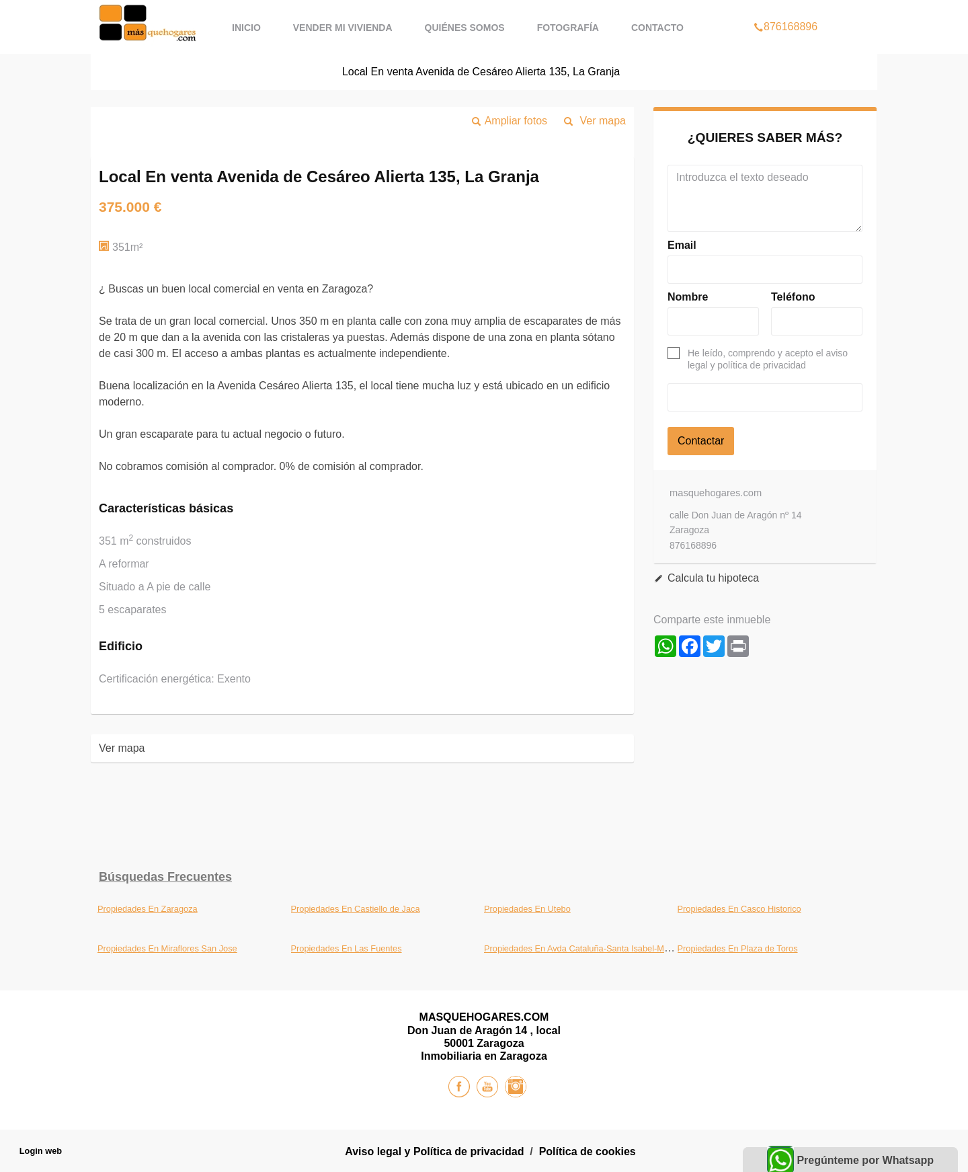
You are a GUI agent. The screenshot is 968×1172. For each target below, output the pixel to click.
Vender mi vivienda (343, 27)
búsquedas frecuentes (165, 877)
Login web (40, 1151)
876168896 (785, 9)
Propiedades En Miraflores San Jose (167, 948)
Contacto (657, 27)
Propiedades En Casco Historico (739, 909)
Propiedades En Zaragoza (147, 909)
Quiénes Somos (465, 27)
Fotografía (568, 27)
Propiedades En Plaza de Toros (738, 948)
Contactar (701, 440)
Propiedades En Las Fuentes (346, 948)
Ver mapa (603, 120)
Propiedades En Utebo (527, 909)
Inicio (246, 27)
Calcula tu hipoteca (713, 578)
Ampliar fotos (516, 120)
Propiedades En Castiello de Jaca (355, 909)
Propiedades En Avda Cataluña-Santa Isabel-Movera (585, 948)
